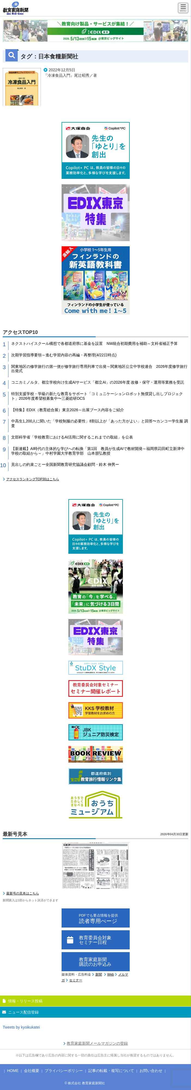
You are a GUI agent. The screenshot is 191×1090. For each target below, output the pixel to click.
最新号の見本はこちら (22, 893)
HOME (13, 1070)
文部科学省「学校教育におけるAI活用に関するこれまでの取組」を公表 (72, 437)
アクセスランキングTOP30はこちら (32, 479)
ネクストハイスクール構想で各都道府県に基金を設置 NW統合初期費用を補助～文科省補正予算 (94, 343)
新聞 (98, 974)
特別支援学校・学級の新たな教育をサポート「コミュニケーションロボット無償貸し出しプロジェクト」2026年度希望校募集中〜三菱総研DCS (97, 396)
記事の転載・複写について (111, 1070)
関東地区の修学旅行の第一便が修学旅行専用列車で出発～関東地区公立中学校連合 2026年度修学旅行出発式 (99, 368)
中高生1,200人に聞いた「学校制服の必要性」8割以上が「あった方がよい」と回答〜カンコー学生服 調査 (99, 423)
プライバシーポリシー (64, 1070)
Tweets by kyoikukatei (21, 1027)
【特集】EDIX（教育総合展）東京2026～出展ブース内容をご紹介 (67, 410)
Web (110, 974)
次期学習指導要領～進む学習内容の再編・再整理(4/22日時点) (64, 355)
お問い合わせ (151, 1070)
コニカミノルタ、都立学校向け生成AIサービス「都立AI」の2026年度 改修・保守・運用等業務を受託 (97, 382)
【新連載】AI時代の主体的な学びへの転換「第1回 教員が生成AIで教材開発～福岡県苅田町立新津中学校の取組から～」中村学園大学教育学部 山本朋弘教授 (97, 450)
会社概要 (31, 1070)
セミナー (75, 980)
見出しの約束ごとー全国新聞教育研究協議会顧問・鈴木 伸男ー (65, 464)
